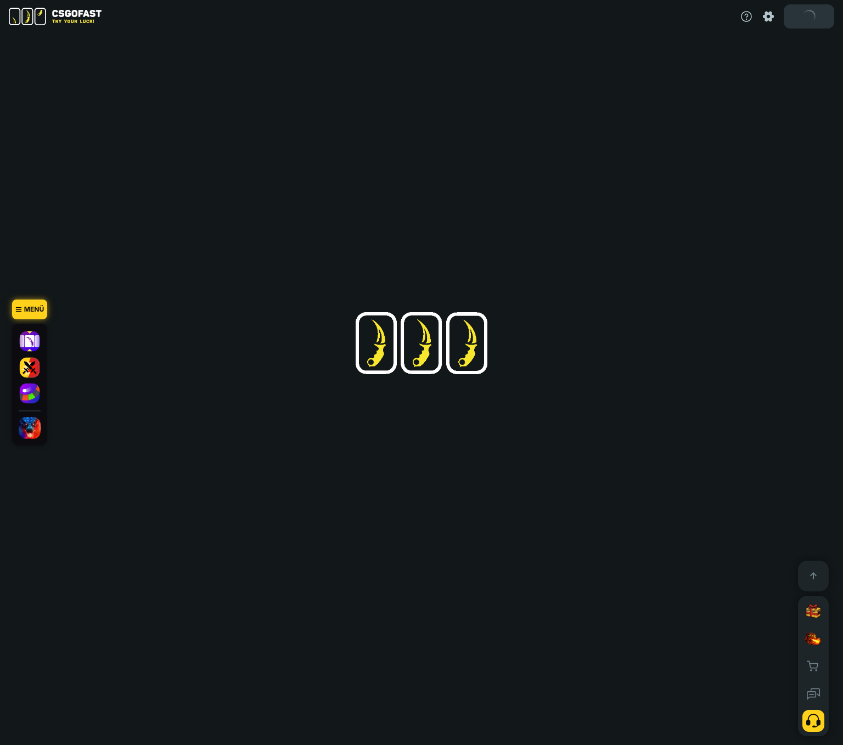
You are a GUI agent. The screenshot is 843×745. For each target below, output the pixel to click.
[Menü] (29, 309)
